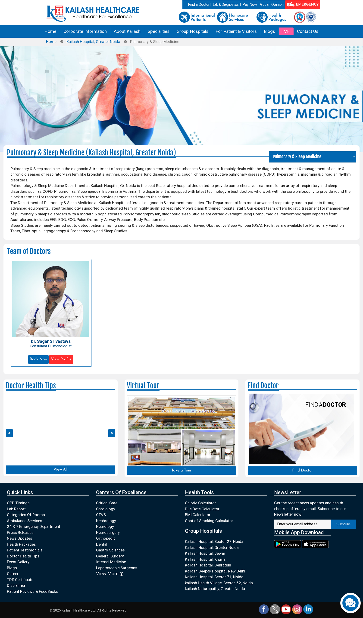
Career (13, 573)
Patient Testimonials (25, 550)
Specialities (158, 31)
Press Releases (20, 532)
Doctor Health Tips (23, 556)
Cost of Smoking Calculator (209, 520)
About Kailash (127, 31)
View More (109, 573)
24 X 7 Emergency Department (33, 526)
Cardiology (105, 509)
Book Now (38, 359)
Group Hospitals (192, 31)
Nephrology (106, 520)
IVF (286, 31)
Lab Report (16, 509)
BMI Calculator (197, 514)
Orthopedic (106, 538)
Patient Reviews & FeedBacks (32, 591)
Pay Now (249, 4)
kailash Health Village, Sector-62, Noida (219, 583)
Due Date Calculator (202, 509)
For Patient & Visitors (236, 31)
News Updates (19, 538)
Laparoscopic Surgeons (116, 568)
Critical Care (106, 503)
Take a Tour (181, 470)
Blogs (269, 31)
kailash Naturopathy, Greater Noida (215, 588)
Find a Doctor (199, 4)
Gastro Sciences (110, 550)
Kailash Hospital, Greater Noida (93, 41)
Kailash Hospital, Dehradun (208, 565)
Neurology (105, 526)
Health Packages (21, 544)
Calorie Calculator (200, 503)
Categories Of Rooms (26, 514)
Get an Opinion (272, 4)
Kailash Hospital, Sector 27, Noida (214, 541)
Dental (101, 544)
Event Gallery (18, 562)
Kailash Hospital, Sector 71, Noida (214, 577)
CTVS (101, 514)
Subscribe (343, 524)
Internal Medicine (111, 562)
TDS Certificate (20, 579)
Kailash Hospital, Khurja (205, 559)
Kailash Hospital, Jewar (205, 553)
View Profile (61, 359)
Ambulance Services (24, 520)
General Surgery (110, 556)
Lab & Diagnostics (225, 4)
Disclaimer (16, 585)
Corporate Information (85, 31)
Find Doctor (302, 470)
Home (50, 31)
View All (60, 469)
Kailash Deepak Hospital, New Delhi (215, 571)
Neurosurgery (108, 532)
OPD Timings (18, 503)
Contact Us (307, 31)
